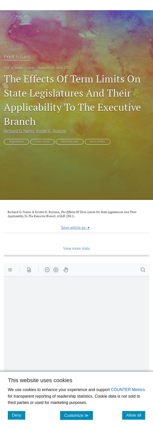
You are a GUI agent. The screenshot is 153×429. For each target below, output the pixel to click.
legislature (16, 142)
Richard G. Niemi (19, 131)
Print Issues (17, 57)
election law (69, 142)
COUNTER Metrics (128, 389)
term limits (97, 142)
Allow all (135, 415)
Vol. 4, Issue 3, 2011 (19, 68)
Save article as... (75, 228)
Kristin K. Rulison (51, 131)
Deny (18, 415)
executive (42, 142)
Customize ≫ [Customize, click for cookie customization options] (78, 415)
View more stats (76, 248)
